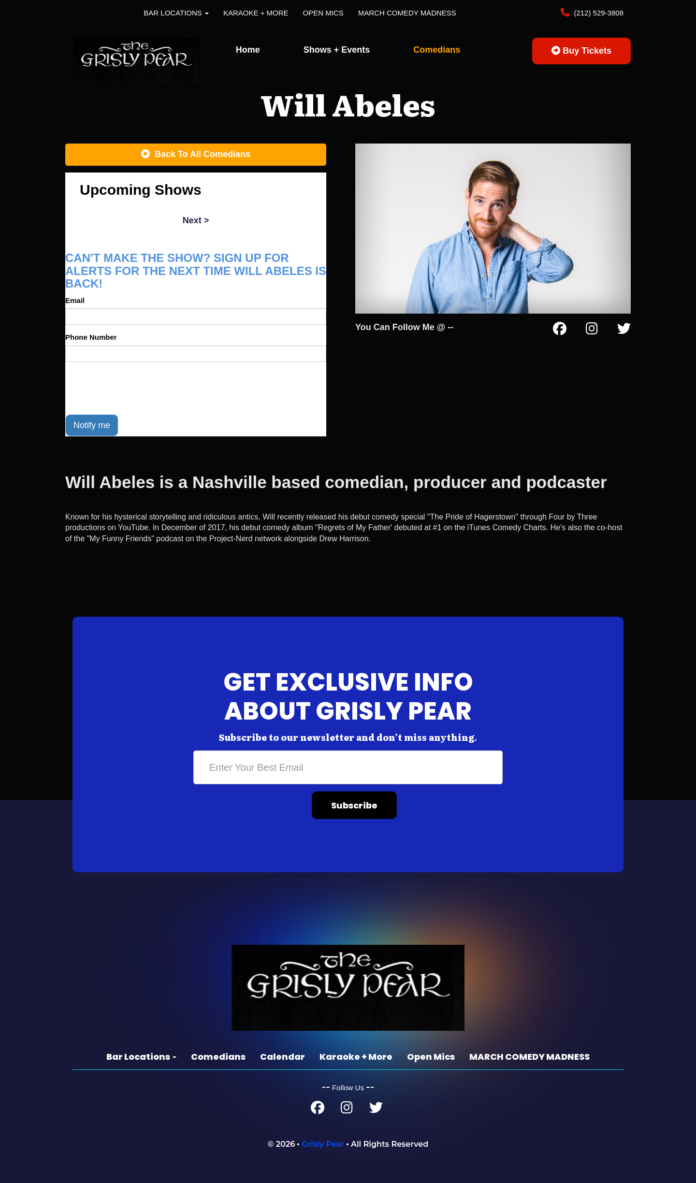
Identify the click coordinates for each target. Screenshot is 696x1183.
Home (248, 50)
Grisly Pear (323, 1144)
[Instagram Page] (592, 330)
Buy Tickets (581, 51)
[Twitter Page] (624, 330)
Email (75, 300)
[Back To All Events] (195, 155)
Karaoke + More (256, 13)
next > (196, 220)
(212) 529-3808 (598, 13)
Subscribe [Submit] (354, 805)
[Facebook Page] (559, 330)
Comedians (436, 50)
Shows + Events (337, 50)
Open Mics (323, 13)
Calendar (282, 1057)
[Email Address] (348, 767)
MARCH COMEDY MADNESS (407, 13)
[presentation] (138, 388)
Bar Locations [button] (176, 13)
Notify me (91, 425)
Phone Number (91, 337)
